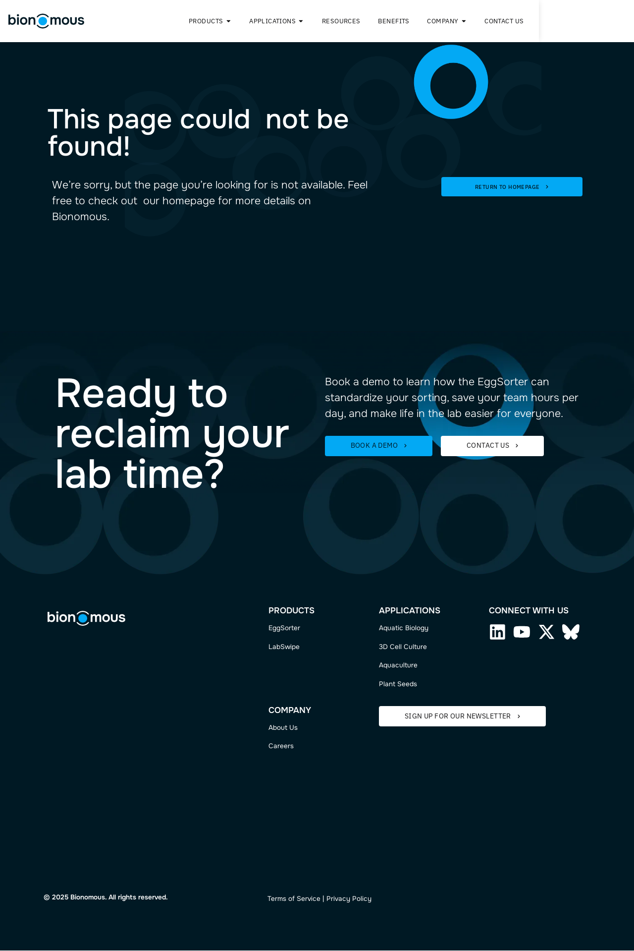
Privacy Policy (348, 899)
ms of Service (298, 899)
